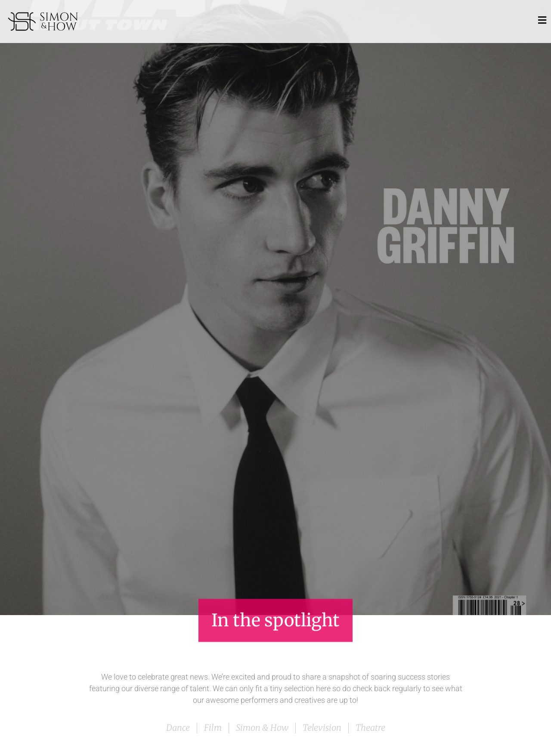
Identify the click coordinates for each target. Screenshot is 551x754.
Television (322, 727)
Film (213, 727)
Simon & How (262, 727)
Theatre (370, 727)
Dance (178, 727)
